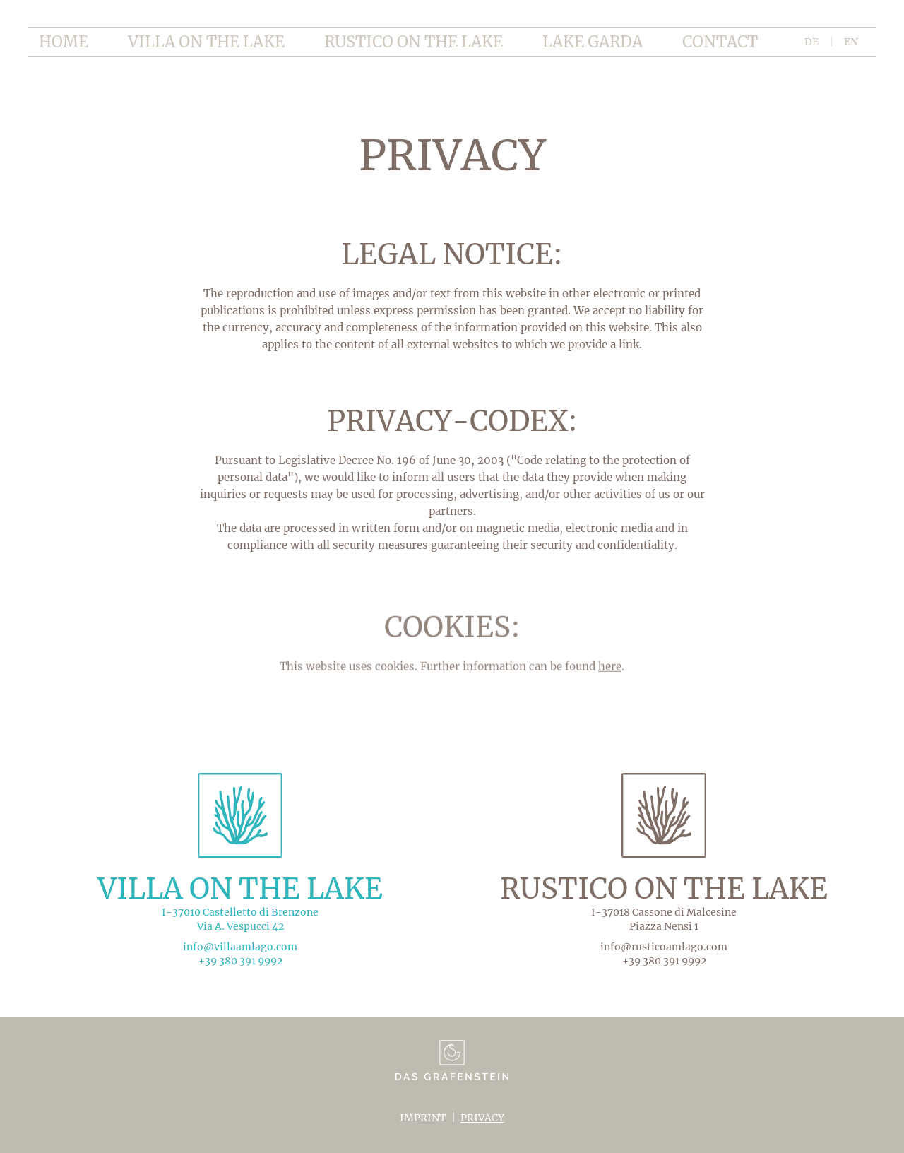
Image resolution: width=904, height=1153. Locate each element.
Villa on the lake (206, 42)
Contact (720, 42)
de (811, 41)
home (63, 42)
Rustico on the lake (413, 42)
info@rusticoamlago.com (663, 946)
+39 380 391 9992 (240, 960)
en (851, 41)
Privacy (482, 1117)
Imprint (423, 1117)
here (610, 675)
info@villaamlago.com (240, 946)
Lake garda (592, 42)
